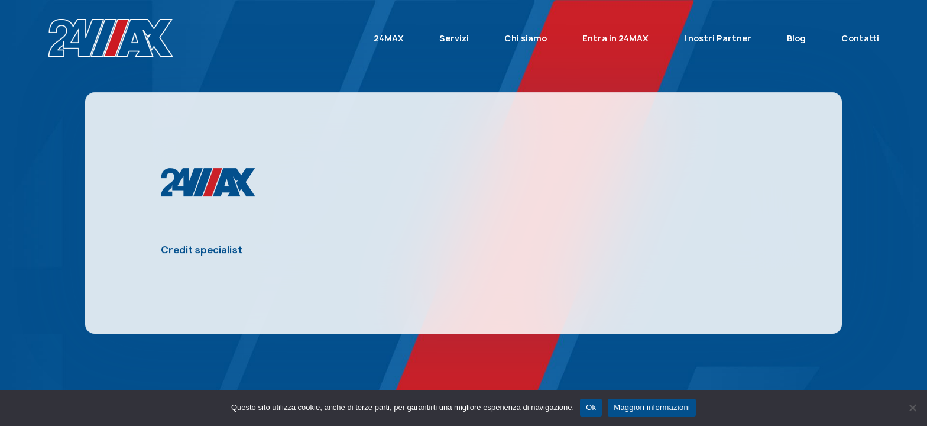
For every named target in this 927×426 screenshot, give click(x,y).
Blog (796, 38)
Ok (591, 407)
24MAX (389, 38)
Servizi (454, 38)
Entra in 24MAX (615, 38)
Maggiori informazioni (652, 407)
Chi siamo (525, 38)
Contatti (860, 38)
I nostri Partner (717, 38)
